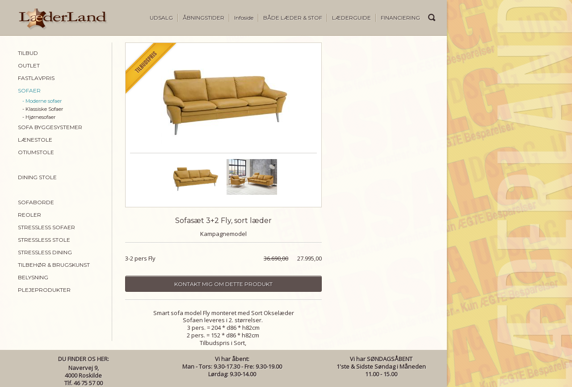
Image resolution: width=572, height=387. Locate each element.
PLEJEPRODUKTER (44, 289)
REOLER (29, 214)
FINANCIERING (400, 17)
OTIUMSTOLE (36, 152)
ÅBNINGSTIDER (203, 17)
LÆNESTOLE (35, 139)
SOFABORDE (36, 202)
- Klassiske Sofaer (42, 109)
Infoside (243, 17)
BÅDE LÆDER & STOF (292, 17)
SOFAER (29, 90)
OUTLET (29, 65)
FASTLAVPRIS (36, 78)
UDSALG (161, 17)
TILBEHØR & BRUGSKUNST (54, 264)
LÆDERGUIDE (351, 17)
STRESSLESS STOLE (44, 239)
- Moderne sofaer (42, 101)
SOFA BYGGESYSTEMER (50, 127)
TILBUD (28, 53)
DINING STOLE (37, 177)
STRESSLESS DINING (45, 252)
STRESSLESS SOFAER (46, 227)
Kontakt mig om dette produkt (223, 284)
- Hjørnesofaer (38, 117)
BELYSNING (33, 277)
